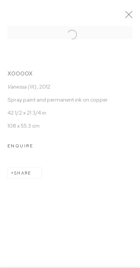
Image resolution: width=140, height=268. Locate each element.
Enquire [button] (20, 149)
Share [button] (22, 176)
